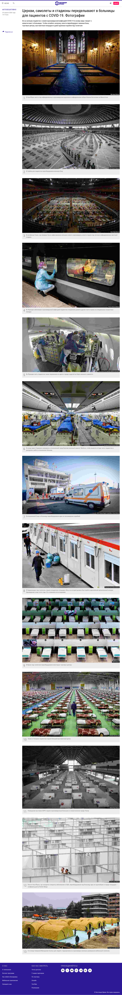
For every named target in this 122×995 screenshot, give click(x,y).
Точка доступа (36, 970)
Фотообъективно (9, 10)
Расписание (35, 988)
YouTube (34, 984)
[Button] (7, 32)
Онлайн (34, 980)
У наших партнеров (38, 973)
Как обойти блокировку (9, 977)
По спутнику (35, 977)
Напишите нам (7, 984)
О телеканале (6, 970)
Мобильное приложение (10, 980)
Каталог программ (8, 973)
